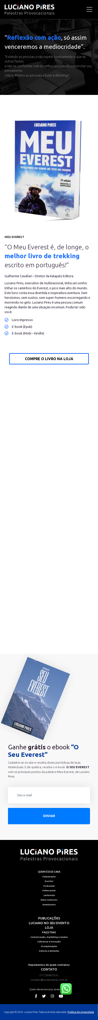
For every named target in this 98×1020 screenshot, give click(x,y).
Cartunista (49, 895)
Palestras (49, 932)
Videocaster (49, 890)
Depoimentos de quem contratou (49, 964)
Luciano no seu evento (49, 923)
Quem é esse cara (49, 871)
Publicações (49, 918)
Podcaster (49, 886)
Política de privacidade (81, 1012)
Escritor (49, 881)
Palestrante (49, 876)
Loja (49, 927)
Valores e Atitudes (49, 951)
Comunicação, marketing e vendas (49, 937)
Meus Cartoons (49, 900)
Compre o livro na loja (49, 359)
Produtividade (49, 946)
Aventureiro (49, 904)
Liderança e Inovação (49, 941)
